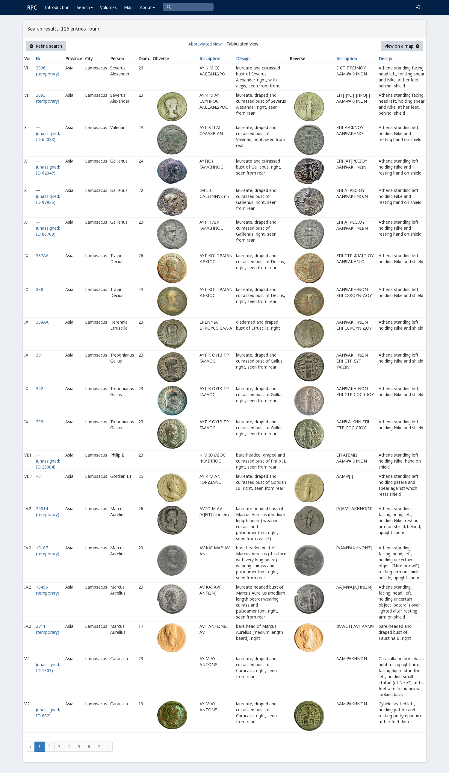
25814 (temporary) (47, 511)
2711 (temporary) (47, 629)
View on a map (402, 46)
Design (243, 58)
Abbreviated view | (206, 44)
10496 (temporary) (47, 590)
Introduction (57, 7)
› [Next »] (108, 746)
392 (39, 388)
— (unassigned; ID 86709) (48, 228)
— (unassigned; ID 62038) (48, 133)
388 (39, 289)
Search (85, 7)
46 (38, 476)
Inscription (209, 58)
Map (128, 7)
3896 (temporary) (47, 71)
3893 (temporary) (47, 98)
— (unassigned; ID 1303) (48, 664)
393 (39, 422)
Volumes (108, 7)
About (147, 7)
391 (39, 355)
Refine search (46, 46)
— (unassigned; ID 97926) (48, 196)
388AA (42, 322)
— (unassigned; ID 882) (48, 710)
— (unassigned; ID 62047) (48, 167)
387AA (42, 255)
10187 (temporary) (47, 551)
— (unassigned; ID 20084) (48, 461)
